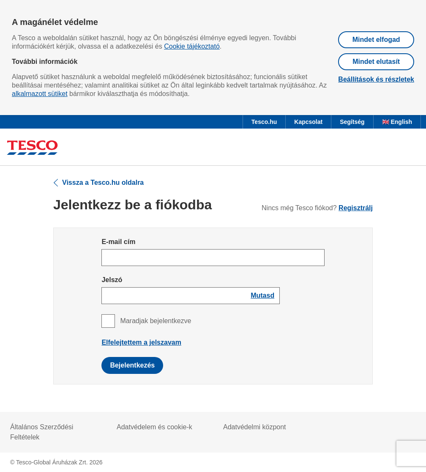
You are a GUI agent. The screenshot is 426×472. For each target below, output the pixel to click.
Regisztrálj (356, 207)
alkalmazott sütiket (40, 93)
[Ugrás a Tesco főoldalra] (32, 148)
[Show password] (262, 295)
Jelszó (111, 279)
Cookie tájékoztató (192, 46)
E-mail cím (118, 241)
